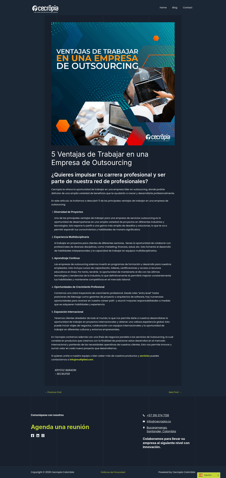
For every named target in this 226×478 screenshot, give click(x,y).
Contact (188, 7)
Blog (176, 7)
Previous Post (54, 392)
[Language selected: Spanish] (208, 475)
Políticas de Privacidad (113, 472)
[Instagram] (43, 447)
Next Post (174, 392)
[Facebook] (32, 447)
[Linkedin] (37, 447)
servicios (145, 355)
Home (165, 7)
